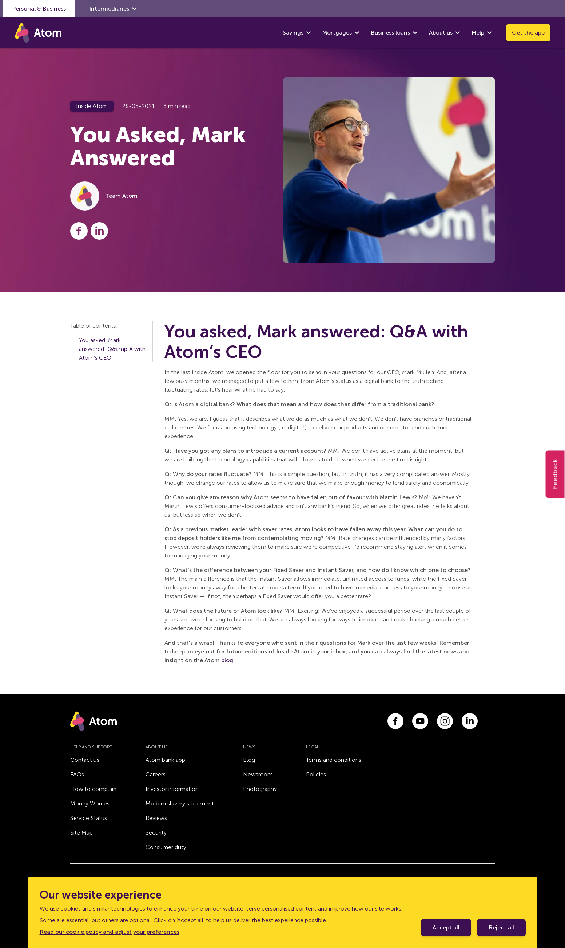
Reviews (156, 818)
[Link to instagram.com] (445, 721)
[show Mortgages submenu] (357, 32)
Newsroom (258, 774)
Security (156, 832)
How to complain (93, 788)
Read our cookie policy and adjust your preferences (109, 931)
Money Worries (90, 803)
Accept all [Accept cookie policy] (446, 927)
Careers (156, 774)
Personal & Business (39, 8)
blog (227, 660)
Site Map (81, 832)
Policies (316, 774)
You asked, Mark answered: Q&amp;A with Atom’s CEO (112, 349)
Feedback (555, 474)
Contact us (84, 759)
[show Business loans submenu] (415, 32)
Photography (260, 788)
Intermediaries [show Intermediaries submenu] (112, 8)
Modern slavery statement (180, 803)
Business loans (390, 32)
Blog (249, 759)
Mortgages (337, 32)
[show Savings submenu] (308, 32)
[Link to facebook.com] (395, 721)
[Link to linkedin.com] (470, 721)
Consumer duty (166, 847)
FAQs (77, 774)
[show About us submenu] (457, 32)
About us (441, 32)
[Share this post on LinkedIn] (99, 231)
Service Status (88, 818)
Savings (293, 32)
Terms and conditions (333, 759)
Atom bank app (165, 759)
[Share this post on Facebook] (79, 231)
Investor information (172, 788)
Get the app (528, 32)
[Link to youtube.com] (420, 721)
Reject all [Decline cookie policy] (501, 927)
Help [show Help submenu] (482, 32)
